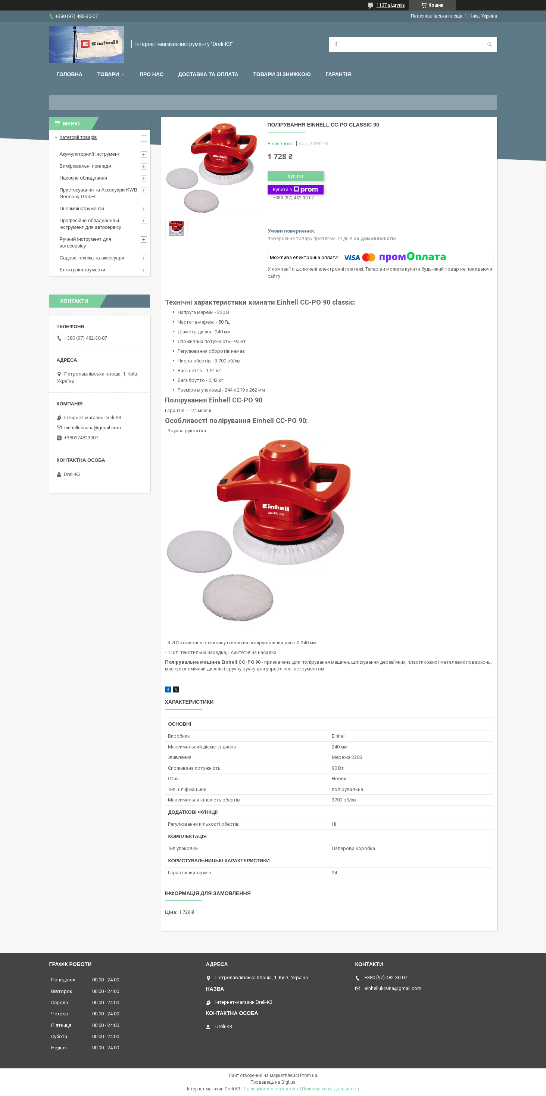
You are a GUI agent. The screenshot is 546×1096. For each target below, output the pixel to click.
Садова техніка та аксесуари (92, 258)
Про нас (151, 74)
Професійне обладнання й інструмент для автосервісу (90, 224)
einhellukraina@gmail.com (92, 427)
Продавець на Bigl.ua (273, 1082)
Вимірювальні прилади (85, 166)
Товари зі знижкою (282, 74)
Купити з (295, 189)
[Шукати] (489, 44)
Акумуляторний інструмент (90, 154)
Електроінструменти (82, 270)
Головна (69, 74)
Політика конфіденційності (330, 1089)
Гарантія (338, 74)
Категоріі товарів (78, 137)
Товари (108, 74)
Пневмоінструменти (82, 208)
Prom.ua (308, 1075)
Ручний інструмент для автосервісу (85, 242)
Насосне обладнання (83, 178)
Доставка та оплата (208, 74)
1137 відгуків (391, 5)
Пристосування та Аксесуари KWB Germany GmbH (98, 193)
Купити (295, 176)
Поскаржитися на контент (271, 1089)
